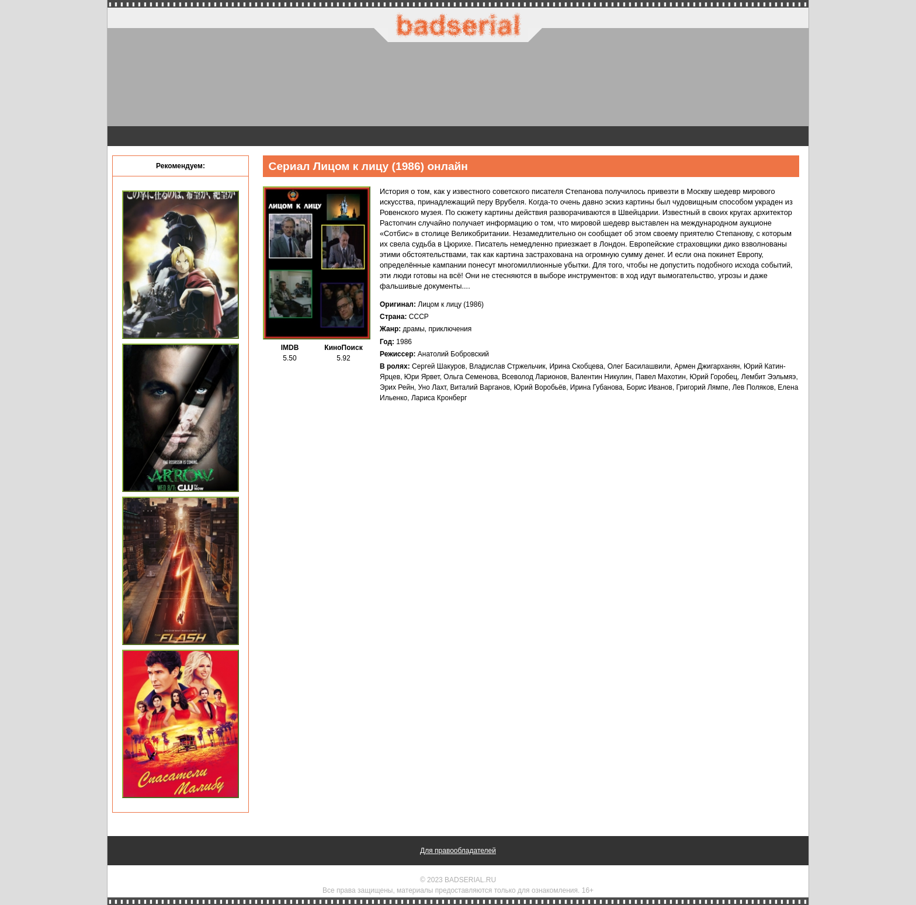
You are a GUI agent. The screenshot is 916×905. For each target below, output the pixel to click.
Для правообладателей (458, 851)
